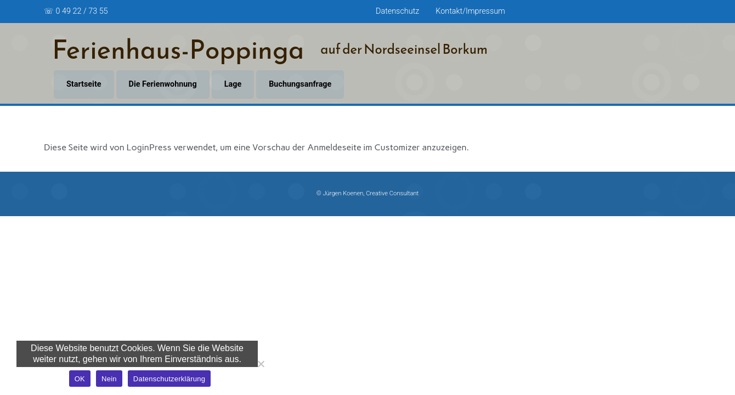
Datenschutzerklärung (169, 379)
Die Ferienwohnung (163, 84)
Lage (232, 84)
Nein (109, 379)
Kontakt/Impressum (470, 11)
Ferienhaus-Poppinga (178, 49)
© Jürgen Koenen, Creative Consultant (367, 193)
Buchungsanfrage (300, 84)
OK (80, 379)
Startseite (83, 84)
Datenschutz (397, 11)
